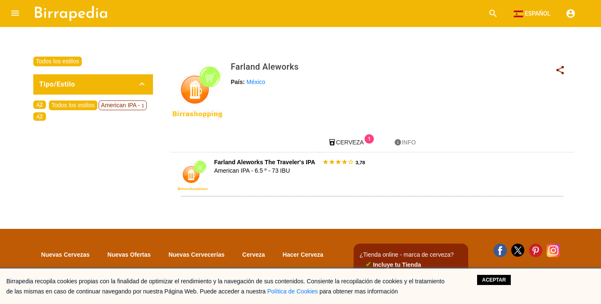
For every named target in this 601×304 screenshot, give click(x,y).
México (256, 82)
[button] (15, 13)
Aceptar (494, 280)
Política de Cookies (292, 291)
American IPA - (123, 105)
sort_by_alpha (39, 105)
